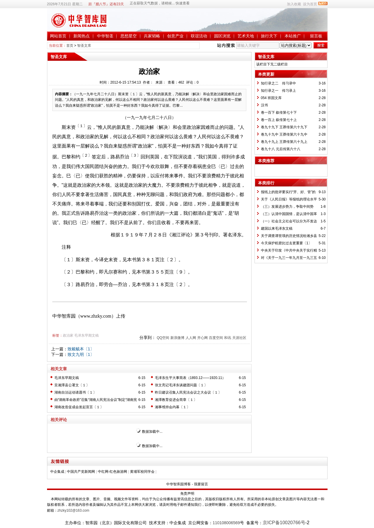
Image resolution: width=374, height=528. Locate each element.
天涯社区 (239, 338)
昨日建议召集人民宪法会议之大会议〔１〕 (188, 392)
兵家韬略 (152, 36)
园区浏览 (222, 36)
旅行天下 (269, 36)
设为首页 (310, 4)
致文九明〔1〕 (80, 354)
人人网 (191, 338)
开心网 (202, 338)
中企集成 (57, 472)
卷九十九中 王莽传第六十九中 (284, 134)
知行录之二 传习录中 (278, 83)
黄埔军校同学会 (142, 472)
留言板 (316, 36)
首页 (69, 46)
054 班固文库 (271, 98)
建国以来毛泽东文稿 (276, 228)
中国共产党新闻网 (81, 472)
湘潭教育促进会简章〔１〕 (176, 400)
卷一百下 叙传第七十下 (279, 112)
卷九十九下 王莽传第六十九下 (284, 127)
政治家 (68, 335)
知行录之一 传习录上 (278, 91)
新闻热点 (81, 36)
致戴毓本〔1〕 (80, 349)
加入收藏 (294, 4)
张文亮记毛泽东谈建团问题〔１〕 (181, 385)
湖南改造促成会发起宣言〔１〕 (78, 407)
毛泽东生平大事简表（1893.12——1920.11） (190, 378)
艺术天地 (246, 36)
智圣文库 (84, 46)
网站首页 (58, 36)
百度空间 (216, 338)
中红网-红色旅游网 (112, 472)
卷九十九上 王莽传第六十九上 (284, 142)
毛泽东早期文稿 (86, 335)
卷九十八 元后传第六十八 (280, 149)
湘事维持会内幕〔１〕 (172, 407)
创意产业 (175, 36)
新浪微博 (177, 338)
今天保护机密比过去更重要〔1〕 (286, 243)
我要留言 (201, 484)
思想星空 (128, 36)
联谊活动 (199, 36)
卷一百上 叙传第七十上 (279, 120)
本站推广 (293, 36)
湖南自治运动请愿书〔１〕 (75, 392)
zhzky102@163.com (73, 510)
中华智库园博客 (178, 484)
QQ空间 (163, 338)
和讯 (227, 338)
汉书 (264, 105)
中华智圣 (105, 36)
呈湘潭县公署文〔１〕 (71, 385)
